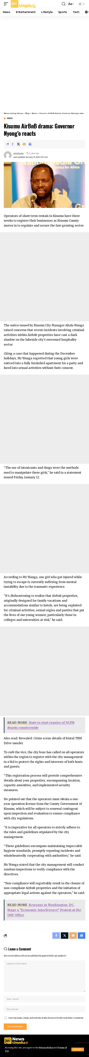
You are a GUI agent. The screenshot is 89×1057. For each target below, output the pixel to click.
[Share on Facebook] (12, 144)
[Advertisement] (44, 62)
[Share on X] (18, 144)
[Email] (24, 144)
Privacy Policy (46, 1047)
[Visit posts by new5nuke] (8, 155)
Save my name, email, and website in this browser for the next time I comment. (46, 1018)
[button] (77, 1049)
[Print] (30, 144)
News (10, 118)
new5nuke (18, 153)
